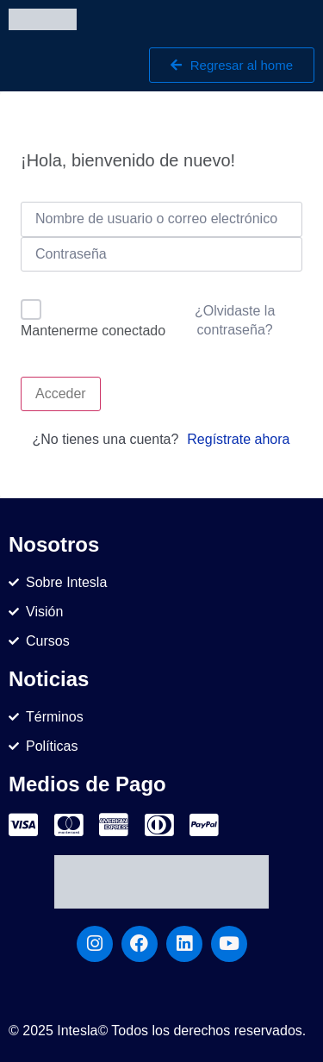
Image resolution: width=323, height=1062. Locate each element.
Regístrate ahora (238, 439)
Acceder (60, 393)
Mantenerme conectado (93, 330)
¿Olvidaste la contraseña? (235, 320)
